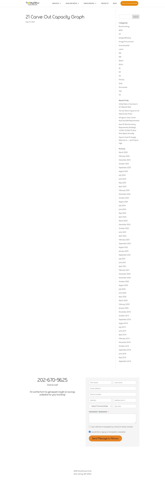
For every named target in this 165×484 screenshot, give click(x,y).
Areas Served (89, 3)
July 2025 (122, 175)
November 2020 (125, 278)
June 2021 (122, 262)
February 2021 (124, 270)
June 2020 (122, 293)
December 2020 (124, 274)
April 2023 (122, 236)
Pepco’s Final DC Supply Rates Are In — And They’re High (128, 140)
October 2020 (124, 281)
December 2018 (124, 342)
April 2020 (122, 297)
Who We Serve (71, 3)
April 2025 (122, 186)
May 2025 (122, 183)
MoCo (121, 64)
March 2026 (123, 152)
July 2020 (122, 289)
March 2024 (123, 221)
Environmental (124, 45)
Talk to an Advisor (129, 3)
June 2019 (122, 331)
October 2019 (124, 316)
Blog (115, 3)
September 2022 (125, 243)
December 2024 (124, 194)
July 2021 (122, 259)
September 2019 (125, 319)
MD (120, 57)
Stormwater (123, 87)
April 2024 (122, 217)
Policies (121, 80)
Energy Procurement (126, 42)
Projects (104, 3)
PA (120, 76)
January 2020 (123, 308)
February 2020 (124, 304)
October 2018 (124, 346)
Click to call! (52, 385)
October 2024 (124, 198)
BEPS (120, 30)
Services (55, 3)
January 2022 (123, 251)
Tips (120, 91)
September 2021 (125, 255)
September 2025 (125, 167)
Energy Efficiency (125, 38)
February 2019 (124, 338)
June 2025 (122, 179)
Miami (121, 61)
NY (120, 72)
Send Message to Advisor (105, 438)
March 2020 (123, 300)
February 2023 (124, 240)
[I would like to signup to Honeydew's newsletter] (89, 432)
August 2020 (123, 285)
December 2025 (124, 160)
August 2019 (123, 323)
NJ (119, 68)
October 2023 (124, 228)
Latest (121, 49)
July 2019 (122, 327)
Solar (120, 83)
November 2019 (125, 312)
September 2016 (125, 361)
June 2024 (122, 209)
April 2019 (122, 335)
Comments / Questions (98, 412)
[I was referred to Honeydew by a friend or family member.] (89, 427)
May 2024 (122, 213)
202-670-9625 (52, 380)
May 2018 (122, 357)
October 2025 (124, 164)
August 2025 (123, 171)
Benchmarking (124, 26)
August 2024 (123, 202)
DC (120, 34)
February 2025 (124, 190)
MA (120, 53)
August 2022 (123, 247)
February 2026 (124, 156)
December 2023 (124, 224)
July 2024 (122, 205)
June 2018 (122, 354)
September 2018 (125, 350)
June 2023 (122, 232)
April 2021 (122, 266)
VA (120, 95)
